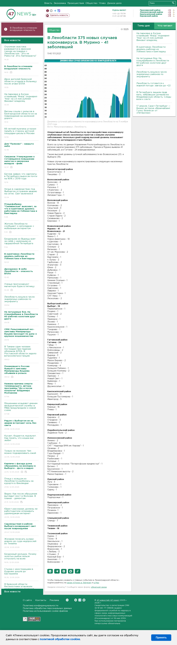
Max (84, 600)
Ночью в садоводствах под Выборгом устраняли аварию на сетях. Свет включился (21, 193)
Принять (161, 637)
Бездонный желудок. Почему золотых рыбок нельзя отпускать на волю (21, 558)
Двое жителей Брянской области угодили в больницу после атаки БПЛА (21, 83)
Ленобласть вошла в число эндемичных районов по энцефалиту (21, 301)
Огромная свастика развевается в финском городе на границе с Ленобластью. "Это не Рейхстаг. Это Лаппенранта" (21, 53)
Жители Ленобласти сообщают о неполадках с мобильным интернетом (21, 228)
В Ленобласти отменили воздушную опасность (23, 29)
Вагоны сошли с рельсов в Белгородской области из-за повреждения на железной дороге (21, 117)
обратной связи (99, 587)
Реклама (54, 600)
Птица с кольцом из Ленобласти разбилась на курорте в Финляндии (21, 483)
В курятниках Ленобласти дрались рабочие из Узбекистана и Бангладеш (151, 49)
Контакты (40, 600)
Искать (173, 3)
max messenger (58, 10)
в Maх (96, 583)
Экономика (60, 3)
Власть (48, 3)
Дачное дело (114, 3)
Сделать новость (59, 15)
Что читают (165, 26)
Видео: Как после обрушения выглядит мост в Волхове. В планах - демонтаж (21, 498)
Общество (91, 3)
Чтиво (102, 3)
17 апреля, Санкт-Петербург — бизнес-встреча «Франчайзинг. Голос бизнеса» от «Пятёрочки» (153, 109)
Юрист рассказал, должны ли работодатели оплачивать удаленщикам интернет (21, 513)
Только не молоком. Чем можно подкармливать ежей (21, 454)
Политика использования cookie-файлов (45, 611)
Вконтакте (67, 600)
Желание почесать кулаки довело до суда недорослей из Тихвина (21, 543)
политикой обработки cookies (60, 639)
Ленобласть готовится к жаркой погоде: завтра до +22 (153, 84)
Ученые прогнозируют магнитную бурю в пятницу (21, 287)
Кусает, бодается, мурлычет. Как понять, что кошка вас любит (21, 440)
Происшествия (75, 3)
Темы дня (143, 26)
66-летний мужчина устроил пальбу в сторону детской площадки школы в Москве (21, 133)
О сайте (27, 600)
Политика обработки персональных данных (47, 608)
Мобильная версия (47, 10)
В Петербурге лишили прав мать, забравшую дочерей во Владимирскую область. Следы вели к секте (153, 95)
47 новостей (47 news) (108, 600)
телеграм (55, 10)
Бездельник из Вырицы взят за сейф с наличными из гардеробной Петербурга (21, 243)
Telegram (79, 600)
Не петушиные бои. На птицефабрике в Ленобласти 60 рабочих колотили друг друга (152, 61)
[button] (50, 571)
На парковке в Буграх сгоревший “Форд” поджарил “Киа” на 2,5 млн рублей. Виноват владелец (21, 99)
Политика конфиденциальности (40, 606)
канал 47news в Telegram (79, 583)
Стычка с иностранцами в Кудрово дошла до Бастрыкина (21, 573)
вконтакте (51, 10)
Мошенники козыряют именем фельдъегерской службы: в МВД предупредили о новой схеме (21, 408)
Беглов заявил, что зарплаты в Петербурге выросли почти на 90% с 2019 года (21, 178)
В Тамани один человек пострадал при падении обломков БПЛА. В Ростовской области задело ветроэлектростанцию (21, 353)
